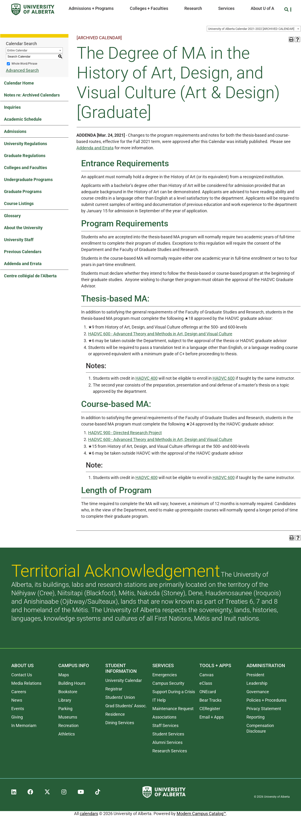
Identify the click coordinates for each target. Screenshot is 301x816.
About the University (23, 227)
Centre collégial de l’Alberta (30, 275)
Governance (257, 691)
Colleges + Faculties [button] (149, 8)
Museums (67, 717)
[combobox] (254, 28)
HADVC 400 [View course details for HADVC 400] (146, 378)
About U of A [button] (262, 8)
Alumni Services (167, 742)
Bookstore (67, 691)
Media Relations (26, 683)
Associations (164, 717)
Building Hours (71, 683)
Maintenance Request (173, 708)
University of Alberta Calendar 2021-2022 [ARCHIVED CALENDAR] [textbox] (251, 29)
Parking (65, 708)
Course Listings (19, 203)
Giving (17, 717)
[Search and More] (287, 9)
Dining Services (119, 722)
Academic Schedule (23, 119)
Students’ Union (120, 697)
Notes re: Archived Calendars (32, 95)
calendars (89, 813)
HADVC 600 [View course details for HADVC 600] (224, 378)
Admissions (15, 131)
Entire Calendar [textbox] (17, 50)
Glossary (12, 215)
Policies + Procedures (266, 700)
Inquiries (12, 107)
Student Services (168, 733)
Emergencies (164, 674)
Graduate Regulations (24, 155)
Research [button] (193, 8)
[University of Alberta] (32, 9)
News (16, 700)
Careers (18, 691)
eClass (205, 683)
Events (17, 708)
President (255, 674)
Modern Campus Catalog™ (201, 813)
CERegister (209, 708)
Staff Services (165, 725)
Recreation (68, 725)
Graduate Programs (23, 191)
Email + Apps (211, 717)
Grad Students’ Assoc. (126, 705)
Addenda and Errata (23, 263)
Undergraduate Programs (28, 179)
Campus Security (168, 683)
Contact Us (21, 674)
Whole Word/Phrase (24, 63)
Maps (63, 674)
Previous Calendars (22, 251)
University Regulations (25, 143)
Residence (115, 714)
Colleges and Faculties (25, 167)
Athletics (66, 733)
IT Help (159, 700)
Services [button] (226, 8)
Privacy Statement (263, 708)
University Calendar (123, 680)
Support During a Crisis (173, 691)
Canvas (206, 674)
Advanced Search (22, 70)
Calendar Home (19, 83)
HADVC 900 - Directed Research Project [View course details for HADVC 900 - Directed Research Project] (125, 432)
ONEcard (207, 691)
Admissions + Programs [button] (91, 8)
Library (64, 700)
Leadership (256, 683)
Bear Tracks (210, 700)
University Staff (18, 239)
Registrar (113, 688)
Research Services (169, 750)
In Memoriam (23, 725)
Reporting (255, 717)
